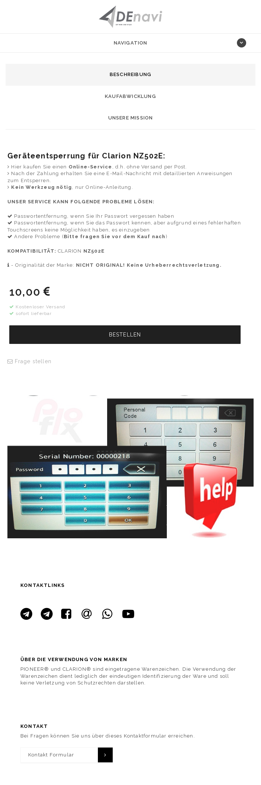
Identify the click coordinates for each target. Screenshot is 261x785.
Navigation (131, 43)
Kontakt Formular (51, 755)
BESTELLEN (125, 335)
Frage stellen (29, 361)
